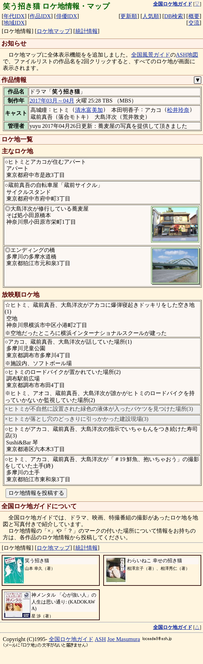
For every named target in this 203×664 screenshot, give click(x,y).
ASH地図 (187, 55)
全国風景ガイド (150, 55)
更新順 (128, 16)
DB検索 (173, 16)
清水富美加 (89, 110)
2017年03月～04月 (52, 101)
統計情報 (86, 31)
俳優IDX (66, 16)
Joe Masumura (123, 639)
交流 (194, 23)
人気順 (150, 16)
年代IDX (13, 16)
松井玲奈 (178, 110)
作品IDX (40, 16)
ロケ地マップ (53, 31)
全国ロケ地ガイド (71, 639)
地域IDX (13, 23)
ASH (100, 639)
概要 (194, 16)
